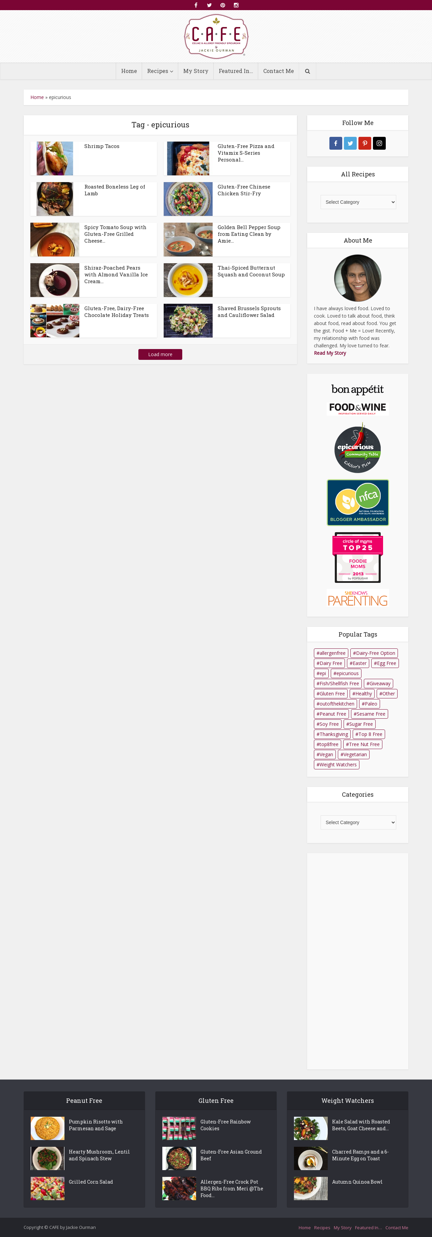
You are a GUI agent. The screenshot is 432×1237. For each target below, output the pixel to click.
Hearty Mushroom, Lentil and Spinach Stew (99, 1155)
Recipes (157, 70)
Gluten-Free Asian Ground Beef (231, 1155)
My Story (196, 70)
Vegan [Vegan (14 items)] (326, 754)
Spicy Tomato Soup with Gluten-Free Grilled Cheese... (115, 234)
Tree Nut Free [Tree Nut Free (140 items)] (364, 744)
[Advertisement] (358, 961)
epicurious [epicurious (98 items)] (347, 673)
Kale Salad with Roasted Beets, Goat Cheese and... (361, 1125)
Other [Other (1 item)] (388, 693)
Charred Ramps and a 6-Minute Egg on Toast (360, 1155)
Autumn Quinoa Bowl (357, 1182)
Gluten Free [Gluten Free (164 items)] (332, 693)
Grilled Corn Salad (91, 1182)
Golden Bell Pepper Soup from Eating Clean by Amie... (249, 234)
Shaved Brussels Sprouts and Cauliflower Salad (249, 311)
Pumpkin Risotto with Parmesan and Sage (96, 1125)
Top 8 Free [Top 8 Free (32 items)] (370, 734)
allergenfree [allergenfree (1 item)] (333, 653)
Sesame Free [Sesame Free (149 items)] (371, 714)
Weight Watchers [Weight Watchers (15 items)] (338, 764)
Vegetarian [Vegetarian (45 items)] (355, 754)
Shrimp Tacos (101, 146)
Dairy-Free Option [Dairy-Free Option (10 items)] (375, 653)
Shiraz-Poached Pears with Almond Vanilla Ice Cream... (116, 274)
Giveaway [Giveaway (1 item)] (380, 683)
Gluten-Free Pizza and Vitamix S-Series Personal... (246, 153)
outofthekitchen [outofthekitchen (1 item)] (337, 703)
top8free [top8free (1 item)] (329, 744)
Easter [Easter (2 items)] (360, 663)
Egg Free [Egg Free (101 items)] (386, 663)
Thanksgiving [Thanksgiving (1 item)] (334, 734)
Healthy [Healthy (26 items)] (363, 693)
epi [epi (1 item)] (323, 673)
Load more (160, 354)
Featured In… (236, 70)
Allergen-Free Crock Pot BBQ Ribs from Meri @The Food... (231, 1188)
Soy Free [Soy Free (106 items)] (329, 724)
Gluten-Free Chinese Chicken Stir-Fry (244, 190)
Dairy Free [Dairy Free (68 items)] (331, 663)
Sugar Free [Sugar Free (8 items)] (361, 724)
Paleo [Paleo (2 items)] (371, 703)
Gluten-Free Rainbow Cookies (225, 1125)
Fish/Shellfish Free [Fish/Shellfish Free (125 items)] (339, 683)
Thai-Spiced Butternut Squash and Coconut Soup (251, 271)
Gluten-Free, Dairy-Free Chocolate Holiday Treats (116, 311)
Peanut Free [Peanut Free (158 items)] (333, 714)
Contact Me (278, 70)
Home (129, 70)
